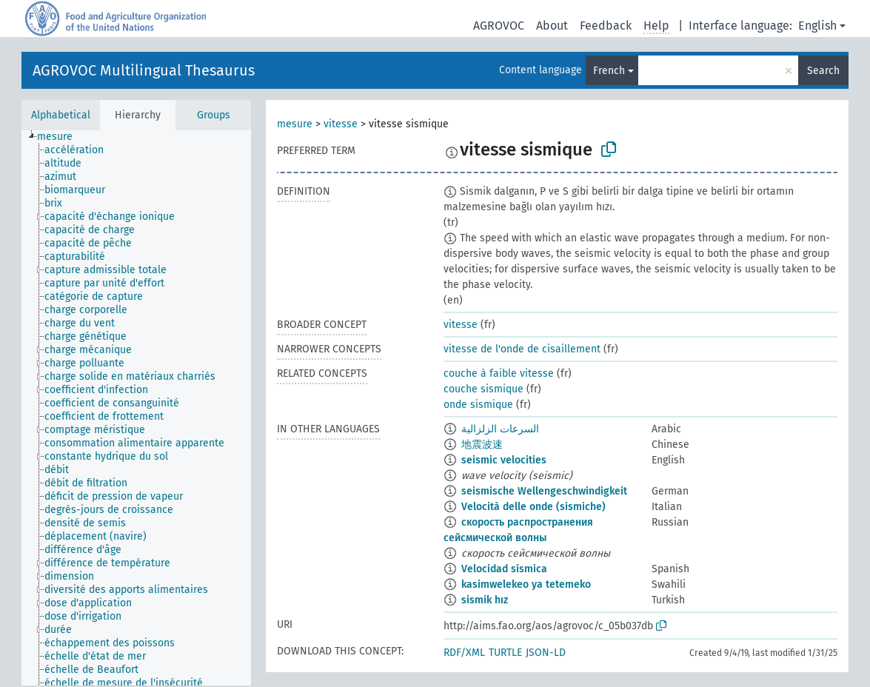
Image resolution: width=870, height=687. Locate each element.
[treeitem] (61, 137)
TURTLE (505, 652)
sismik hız (484, 600)
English (817, 26)
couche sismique (483, 389)
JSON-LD (546, 652)
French (609, 70)
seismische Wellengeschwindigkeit (544, 491)
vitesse (341, 124)
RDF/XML (464, 652)
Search (823, 70)
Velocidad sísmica (504, 569)
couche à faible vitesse (499, 373)
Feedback (606, 26)
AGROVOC (498, 26)
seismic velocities (503, 460)
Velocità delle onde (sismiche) (533, 506)
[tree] (136, 408)
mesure (294, 124)
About (552, 26)
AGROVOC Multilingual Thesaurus (144, 70)
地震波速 (482, 444)
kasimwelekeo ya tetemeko (526, 584)
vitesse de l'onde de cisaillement (522, 349)
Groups (213, 115)
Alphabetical (60, 115)
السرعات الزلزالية (500, 429)
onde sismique (478, 404)
